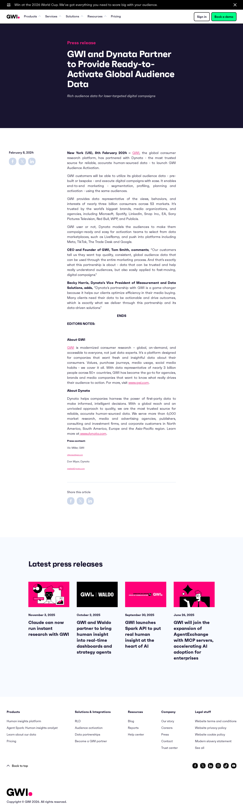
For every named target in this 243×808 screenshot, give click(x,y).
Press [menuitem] (165, 734)
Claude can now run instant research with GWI (48, 628)
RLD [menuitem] (78, 721)
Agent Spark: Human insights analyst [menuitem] (32, 728)
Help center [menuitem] (136, 734)
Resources (101, 17)
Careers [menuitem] (167, 728)
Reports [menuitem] (133, 728)
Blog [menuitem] (131, 721)
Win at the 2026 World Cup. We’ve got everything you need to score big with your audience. (85, 5)
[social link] (195, 766)
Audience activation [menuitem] (89, 728)
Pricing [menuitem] (121, 17)
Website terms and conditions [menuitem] (216, 721)
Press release (81, 43)
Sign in (202, 17)
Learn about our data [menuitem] (21, 734)
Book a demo (223, 17)
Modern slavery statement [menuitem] (213, 741)
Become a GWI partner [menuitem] (91, 741)
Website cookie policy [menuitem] (210, 734)
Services (55, 17)
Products (33, 17)
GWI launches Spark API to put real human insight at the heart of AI (143, 634)
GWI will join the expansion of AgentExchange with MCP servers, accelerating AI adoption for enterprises (194, 640)
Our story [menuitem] (167, 721)
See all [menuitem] (199, 748)
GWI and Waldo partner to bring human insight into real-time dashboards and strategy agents (94, 637)
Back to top (17, 765)
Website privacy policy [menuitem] (210, 728)
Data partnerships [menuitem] (87, 734)
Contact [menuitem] (167, 741)
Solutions (77, 17)
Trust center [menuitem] (169, 748)
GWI (135, 153)
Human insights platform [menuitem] (24, 721)
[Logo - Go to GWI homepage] (19, 793)
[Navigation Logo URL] (13, 17)
